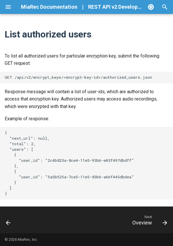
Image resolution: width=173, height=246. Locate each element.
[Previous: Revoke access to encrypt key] (8, 220)
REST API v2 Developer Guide (123, 7)
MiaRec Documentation (49, 7)
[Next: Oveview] (148, 220)
